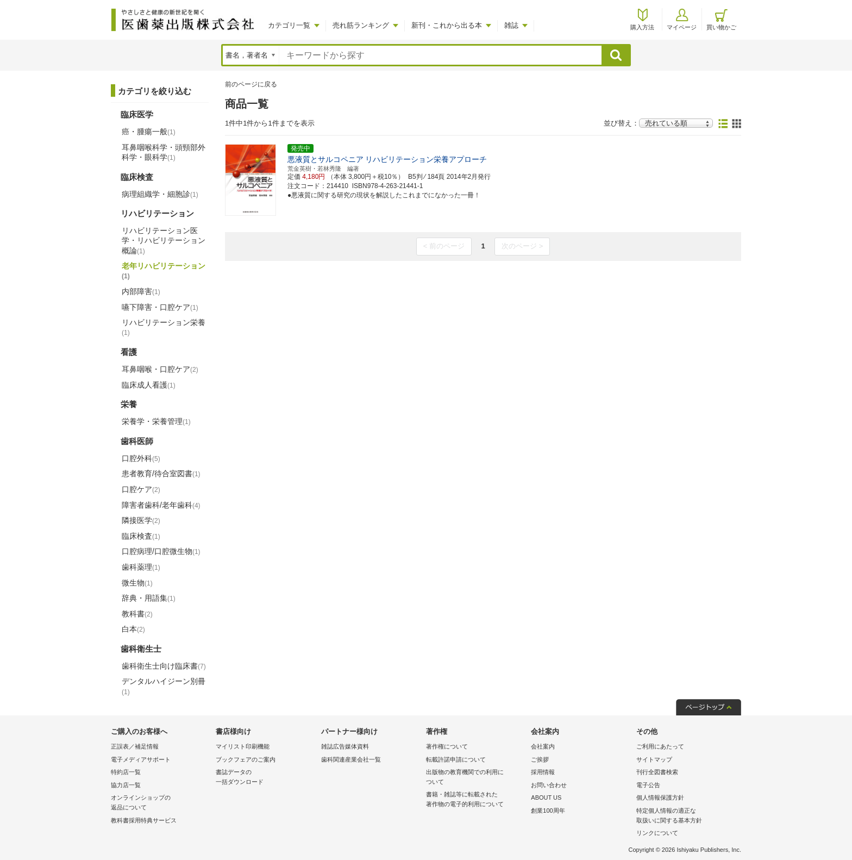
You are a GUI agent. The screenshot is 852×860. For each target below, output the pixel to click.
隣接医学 (141, 520)
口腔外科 (141, 458)
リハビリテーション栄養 (163, 327)
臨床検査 (141, 536)
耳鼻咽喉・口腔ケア (160, 369)
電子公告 (648, 785)
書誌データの (265, 778)
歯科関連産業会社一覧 (351, 759)
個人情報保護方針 (660, 797)
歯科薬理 (141, 567)
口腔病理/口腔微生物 (161, 551)
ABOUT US (546, 797)
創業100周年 (548, 810)
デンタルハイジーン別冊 (163, 686)
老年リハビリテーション (163, 270)
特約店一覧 (126, 772)
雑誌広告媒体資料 (345, 746)
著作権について (447, 746)
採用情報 (543, 772)
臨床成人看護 (149, 385)
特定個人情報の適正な (686, 816)
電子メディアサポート (141, 759)
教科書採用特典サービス (144, 820)
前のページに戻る (251, 84)
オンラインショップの (160, 803)
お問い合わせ (549, 785)
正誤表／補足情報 (135, 746)
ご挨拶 (540, 759)
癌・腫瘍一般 (149, 131)
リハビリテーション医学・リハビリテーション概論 (163, 240)
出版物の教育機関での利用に (475, 778)
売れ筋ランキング (361, 25)
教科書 (137, 613)
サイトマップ (654, 759)
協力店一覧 (126, 785)
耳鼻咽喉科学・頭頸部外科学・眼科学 (163, 152)
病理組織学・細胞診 (160, 194)
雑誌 (511, 25)
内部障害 (141, 291)
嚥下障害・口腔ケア (160, 307)
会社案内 (543, 746)
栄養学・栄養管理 (156, 421)
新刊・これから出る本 (446, 25)
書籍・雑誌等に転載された (475, 800)
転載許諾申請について (456, 759)
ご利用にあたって (660, 746)
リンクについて (657, 833)
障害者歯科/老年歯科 (161, 505)
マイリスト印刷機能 (243, 746)
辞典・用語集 (149, 598)
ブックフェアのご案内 (245, 759)
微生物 (137, 582)
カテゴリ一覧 (289, 25)
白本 (133, 629)
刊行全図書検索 (657, 772)
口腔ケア (141, 489)
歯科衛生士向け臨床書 (164, 666)
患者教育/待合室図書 (161, 473)
